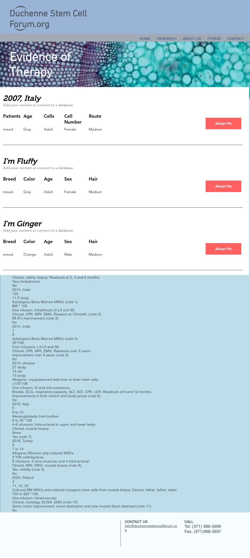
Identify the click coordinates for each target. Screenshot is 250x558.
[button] (223, 123)
